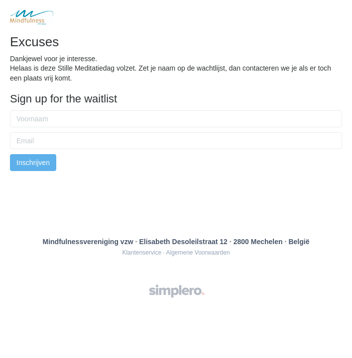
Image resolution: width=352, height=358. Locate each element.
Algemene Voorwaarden (198, 252)
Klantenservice (141, 252)
